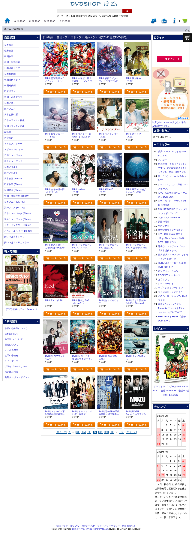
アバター (162, 159)
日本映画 (18, 29)
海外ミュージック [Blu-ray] (17, 219)
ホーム (7, 29)
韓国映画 (8, 56)
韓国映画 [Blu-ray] (13, 190)
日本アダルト (11, 167)
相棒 (73, 16)
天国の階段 (163, 221)
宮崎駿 (115, 16)
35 (83, 432)
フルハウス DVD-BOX (169, 217)
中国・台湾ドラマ (13, 97)
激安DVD (74, 526)
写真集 (7, 132)
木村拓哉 (106, 16)
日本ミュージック (13, 155)
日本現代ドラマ (12, 68)
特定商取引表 (11, 372)
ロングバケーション (168, 271)
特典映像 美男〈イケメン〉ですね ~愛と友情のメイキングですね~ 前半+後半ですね (172, 168)
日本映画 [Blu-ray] (13, 178)
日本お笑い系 (11, 114)
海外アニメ (10, 108)
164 (121, 432)
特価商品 (49, 21)
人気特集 (64, 21)
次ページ (131, 432)
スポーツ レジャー (13, 149)
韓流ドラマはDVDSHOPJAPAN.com (90, 529)
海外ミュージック (13, 161)
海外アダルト (11, 172)
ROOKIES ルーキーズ (169, 275)
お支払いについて (14, 339)
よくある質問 (11, 350)
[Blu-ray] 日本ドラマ (14, 236)
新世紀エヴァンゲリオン (170, 230)
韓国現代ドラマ (12, 79)
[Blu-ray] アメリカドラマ (16, 242)
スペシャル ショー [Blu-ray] (18, 231)
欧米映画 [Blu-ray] (13, 184)
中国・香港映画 (12, 62)
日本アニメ (10, 103)
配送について (11, 344)
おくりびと (163, 279)
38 (100, 432)
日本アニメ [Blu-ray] (14, 201)
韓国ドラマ (81, 16)
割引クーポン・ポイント (17, 377)
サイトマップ (11, 361)
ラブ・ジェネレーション (170, 287)
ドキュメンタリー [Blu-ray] (17, 225)
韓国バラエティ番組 (14, 126)
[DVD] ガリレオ (166, 283)
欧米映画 (8, 50)
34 (77, 432)
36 (89, 432)
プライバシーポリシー (16, 366)
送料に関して (11, 334)
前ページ (61, 432)
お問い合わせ (11, 355)
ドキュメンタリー (13, 143)
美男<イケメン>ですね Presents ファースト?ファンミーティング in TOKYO (172, 308)
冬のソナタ (163, 225)
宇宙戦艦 (123, 16)
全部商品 (19, 21)
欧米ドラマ (10, 91)
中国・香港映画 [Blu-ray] (16, 196)
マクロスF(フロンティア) (170, 292)
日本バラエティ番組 (14, 120)
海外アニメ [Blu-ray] (14, 207)
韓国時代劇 (10, 85)
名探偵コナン (94, 16)
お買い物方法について (16, 328)
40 (112, 432)
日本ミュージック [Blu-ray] (17, 213)
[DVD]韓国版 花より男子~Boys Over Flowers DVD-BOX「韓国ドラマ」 (171, 238)
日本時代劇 (10, 74)
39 (106, 432)
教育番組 (8, 138)
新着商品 (34, 21)
